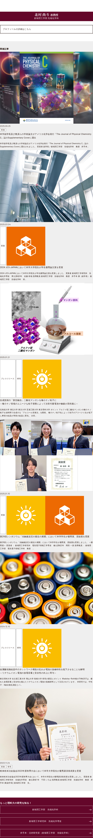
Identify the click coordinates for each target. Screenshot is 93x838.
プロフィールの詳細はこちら (17, 29)
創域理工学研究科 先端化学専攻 (45, 821)
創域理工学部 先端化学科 (45, 809)
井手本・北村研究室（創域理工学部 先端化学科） (45, 833)
